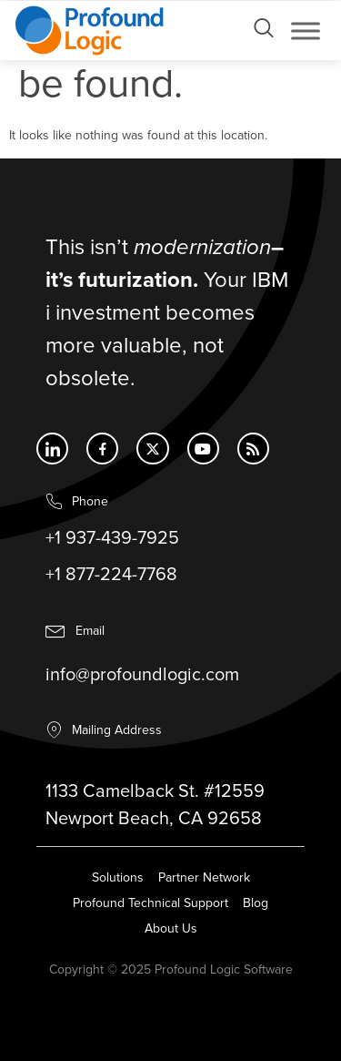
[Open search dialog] (264, 33)
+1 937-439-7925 (112, 539)
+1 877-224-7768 (111, 576)
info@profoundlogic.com (142, 678)
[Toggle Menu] (305, 30)
